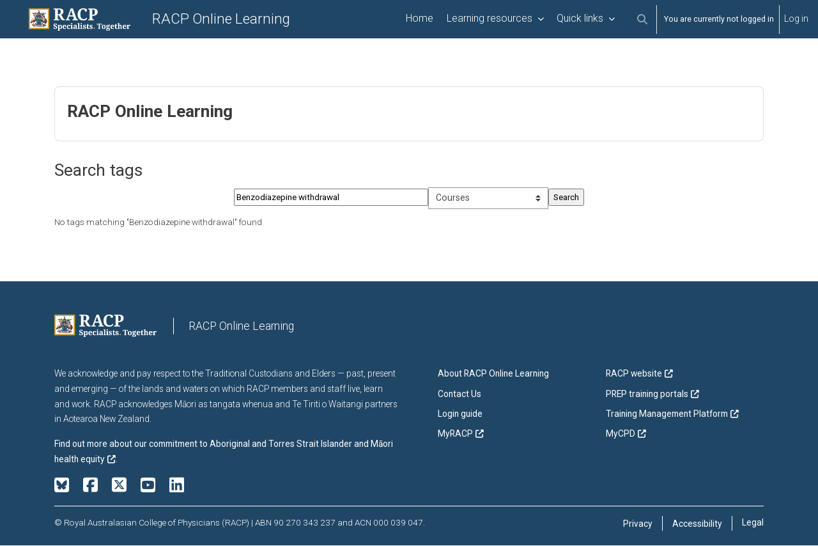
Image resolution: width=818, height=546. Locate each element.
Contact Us (459, 394)
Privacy (637, 524)
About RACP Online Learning (493, 375)
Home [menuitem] (419, 18)
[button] (642, 19)
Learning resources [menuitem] (489, 18)
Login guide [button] (460, 414)
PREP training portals (647, 394)
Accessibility (697, 524)
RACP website (634, 375)
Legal (753, 523)
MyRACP (455, 434)
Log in (796, 18)
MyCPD (620, 434)
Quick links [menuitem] (580, 18)
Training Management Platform (667, 414)
